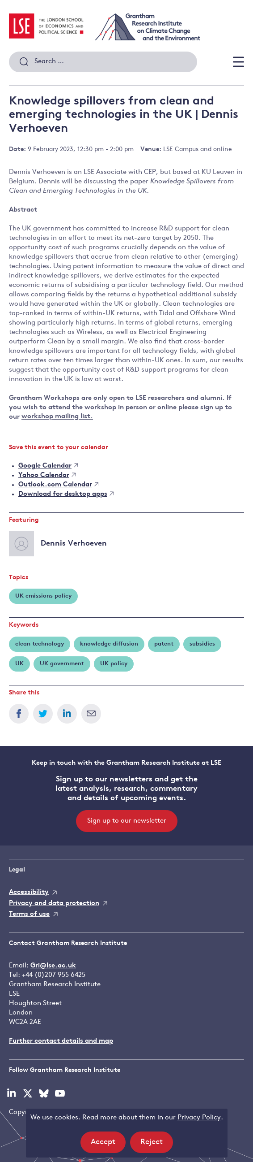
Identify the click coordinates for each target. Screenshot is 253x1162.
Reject (156, 1144)
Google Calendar (48, 466)
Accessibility (29, 892)
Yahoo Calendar (47, 475)
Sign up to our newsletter (126, 821)
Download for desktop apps (66, 494)
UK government (62, 664)
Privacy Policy (199, 1117)
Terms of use (29, 914)
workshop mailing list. (57, 417)
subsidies (202, 644)
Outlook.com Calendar (58, 484)
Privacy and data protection (54, 903)
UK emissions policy (43, 596)
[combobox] (103, 62)
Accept (108, 1144)
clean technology (39, 644)
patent (163, 644)
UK (19, 664)
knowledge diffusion (109, 644)
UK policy (113, 664)
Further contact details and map (61, 1041)
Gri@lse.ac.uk (53, 966)
